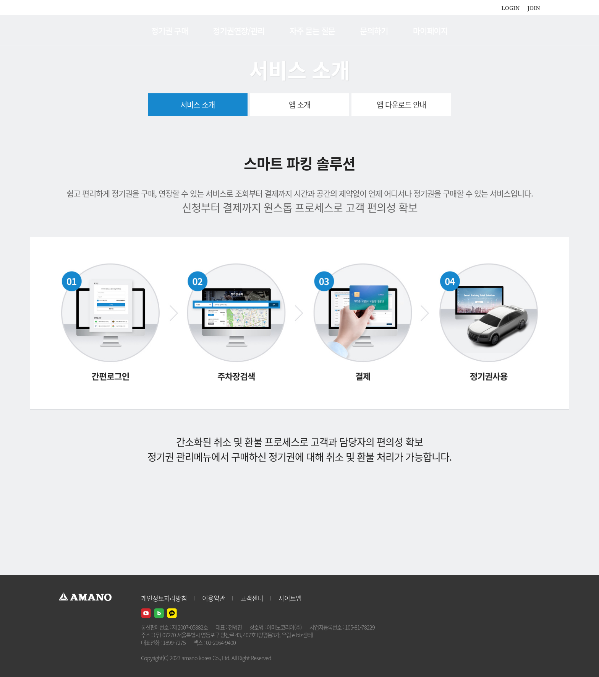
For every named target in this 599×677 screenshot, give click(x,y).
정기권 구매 (169, 30)
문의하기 (374, 30)
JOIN (534, 7)
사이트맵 (289, 598)
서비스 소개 (197, 104)
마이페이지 (430, 30)
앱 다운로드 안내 (401, 104)
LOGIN (510, 7)
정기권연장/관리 (238, 30)
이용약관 (213, 598)
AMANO (89, 30)
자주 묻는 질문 (312, 30)
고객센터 (251, 598)
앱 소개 (299, 104)
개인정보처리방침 (164, 598)
